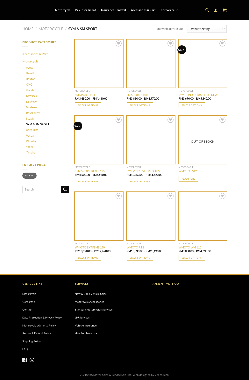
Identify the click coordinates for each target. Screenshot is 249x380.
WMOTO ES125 (188, 171)
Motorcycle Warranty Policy (39, 325)
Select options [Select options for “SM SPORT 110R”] (140, 105)
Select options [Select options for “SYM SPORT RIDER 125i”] (88, 181)
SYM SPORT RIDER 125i (90, 171)
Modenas (32, 107)
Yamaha (30, 152)
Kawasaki (32, 95)
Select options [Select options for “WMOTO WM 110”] (192, 257)
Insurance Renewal (113, 10)
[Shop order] (207, 29)
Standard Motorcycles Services (94, 309)
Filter (29, 175)
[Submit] (65, 189)
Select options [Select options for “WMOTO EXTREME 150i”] (88, 257)
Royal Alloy (33, 113)
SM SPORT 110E (85, 95)
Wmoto (31, 141)
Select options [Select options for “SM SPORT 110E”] (88, 105)
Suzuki (30, 118)
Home (27, 29)
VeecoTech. (162, 374)
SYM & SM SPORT (37, 124)
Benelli (30, 73)
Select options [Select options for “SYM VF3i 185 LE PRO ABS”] (140, 181)
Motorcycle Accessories (89, 301)
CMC (29, 84)
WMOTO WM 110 (190, 247)
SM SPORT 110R (137, 95)
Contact (27, 309)
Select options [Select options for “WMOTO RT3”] (140, 257)
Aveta (29, 67)
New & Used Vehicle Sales (91, 293)
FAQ (25, 349)
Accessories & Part (143, 10)
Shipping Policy (31, 341)
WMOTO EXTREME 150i (90, 247)
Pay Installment (85, 10)
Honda (30, 90)
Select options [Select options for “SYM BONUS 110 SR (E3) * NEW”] (192, 105)
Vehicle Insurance (86, 325)
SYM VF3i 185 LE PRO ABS (143, 171)
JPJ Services (82, 317)
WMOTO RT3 (135, 247)
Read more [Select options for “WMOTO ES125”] (188, 178)
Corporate (169, 10)
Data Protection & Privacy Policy (42, 317)
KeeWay (31, 101)
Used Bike (32, 130)
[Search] (207, 10)
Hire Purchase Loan (86, 333)
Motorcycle (62, 10)
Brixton (30, 79)
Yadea (29, 146)
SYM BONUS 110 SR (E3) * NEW (198, 95)
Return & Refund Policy (36, 333)
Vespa (30, 135)
